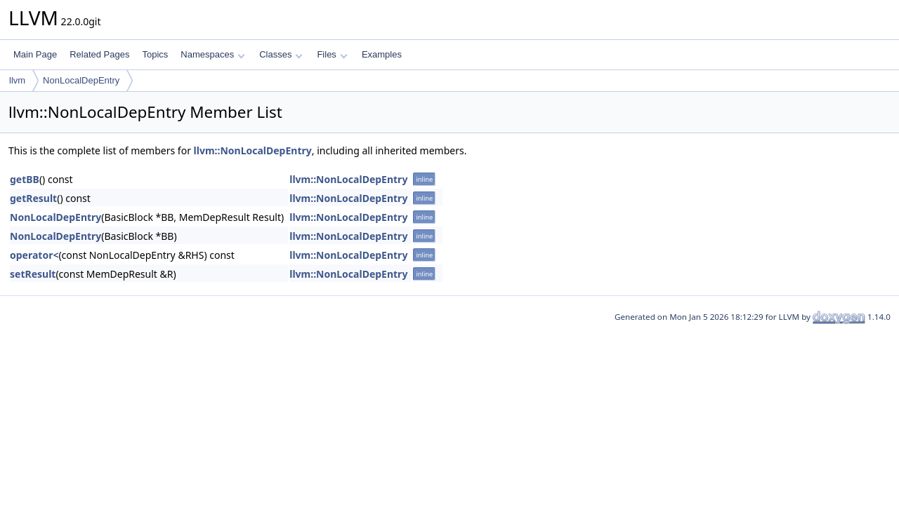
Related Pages (99, 54)
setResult (32, 274)
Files (332, 54)
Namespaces (212, 54)
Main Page (35, 54)
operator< (34, 255)
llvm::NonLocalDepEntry (253, 150)
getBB (24, 179)
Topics (155, 54)
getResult (33, 198)
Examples (382, 54)
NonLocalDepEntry (81, 80)
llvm (17, 80)
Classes (281, 54)
